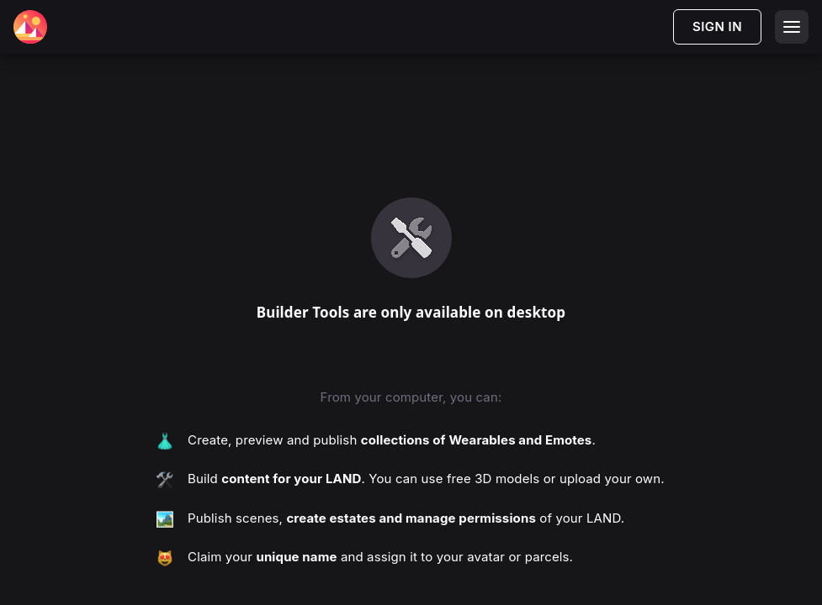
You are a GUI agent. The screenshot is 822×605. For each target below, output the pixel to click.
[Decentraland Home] (30, 27)
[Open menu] (792, 27)
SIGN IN (717, 26)
